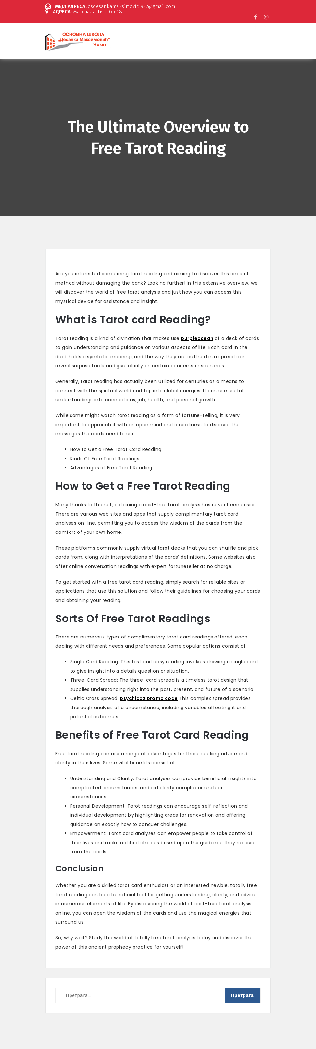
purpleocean (197, 338)
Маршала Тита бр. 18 (83, 12)
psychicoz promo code (149, 698)
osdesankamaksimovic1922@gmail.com (110, 6)
